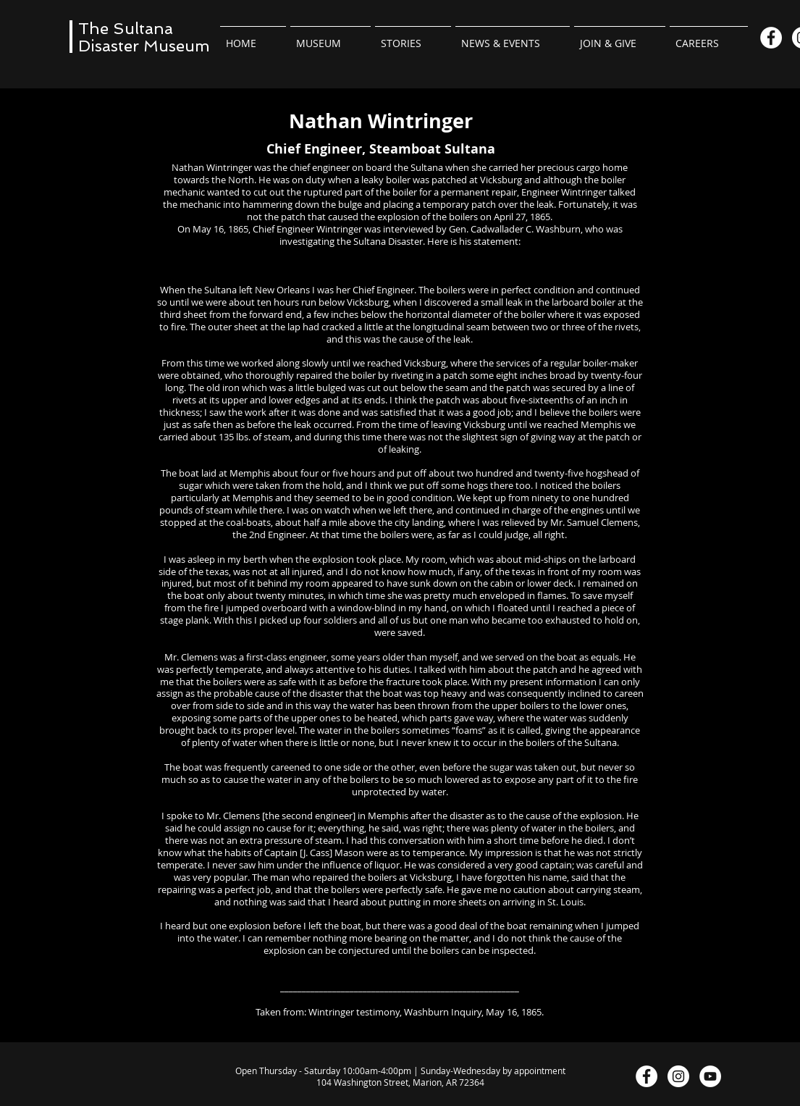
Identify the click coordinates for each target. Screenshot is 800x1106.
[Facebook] (771, 38)
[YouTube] (710, 1076)
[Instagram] (678, 1076)
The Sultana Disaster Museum (144, 37)
